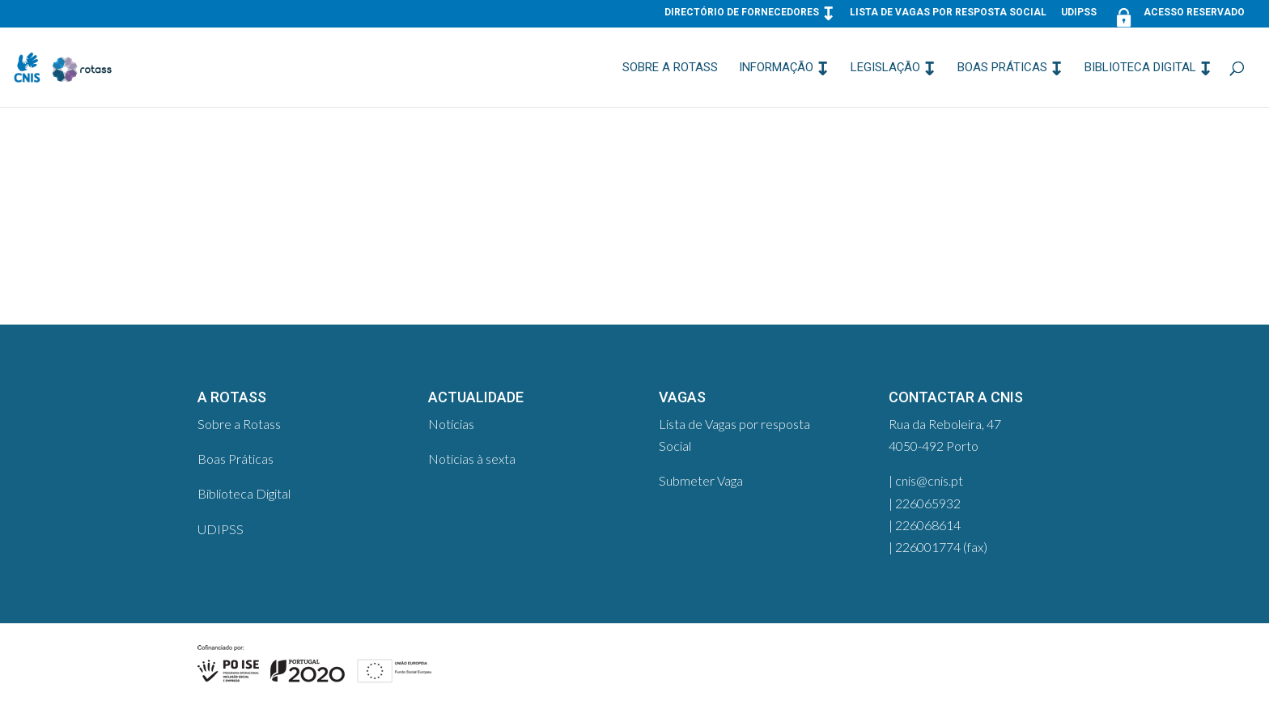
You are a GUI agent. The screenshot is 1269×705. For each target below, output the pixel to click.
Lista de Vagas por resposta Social (948, 12)
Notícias (451, 423)
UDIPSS (1079, 12)
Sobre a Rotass (670, 68)
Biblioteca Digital (1140, 68)
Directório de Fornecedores (741, 12)
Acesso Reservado (1178, 15)
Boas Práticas (1002, 68)
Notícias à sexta (472, 458)
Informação (776, 68)
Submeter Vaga (701, 480)
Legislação (885, 68)
